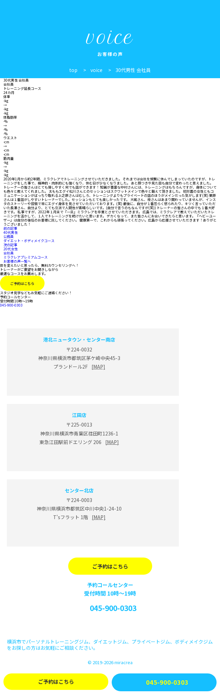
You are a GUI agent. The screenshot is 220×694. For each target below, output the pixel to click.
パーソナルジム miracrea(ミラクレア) (24, 9)
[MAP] (98, 366)
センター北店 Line (79, 534)
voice (96, 70)
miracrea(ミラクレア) (110, 313)
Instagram (110, 626)
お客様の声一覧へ (17, 261)
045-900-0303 (113, 608)
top (73, 70)
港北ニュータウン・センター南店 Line (79, 383)
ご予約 (56, 681)
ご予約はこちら (22, 283)
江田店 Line (79, 459)
